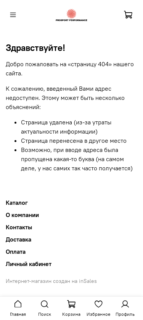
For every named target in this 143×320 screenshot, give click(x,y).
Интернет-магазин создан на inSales (51, 281)
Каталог (17, 202)
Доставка (18, 239)
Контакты (19, 227)
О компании (22, 215)
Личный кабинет (28, 264)
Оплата (16, 251)
